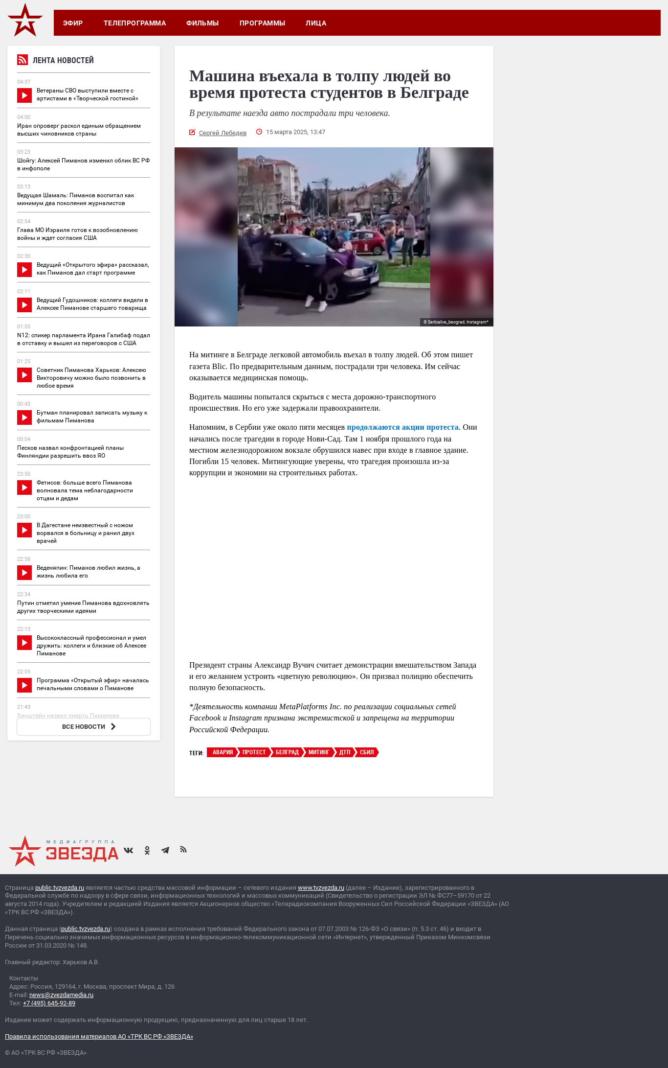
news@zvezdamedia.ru (61, 994)
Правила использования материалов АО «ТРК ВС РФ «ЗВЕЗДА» (99, 1036)
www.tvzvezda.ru (321, 887)
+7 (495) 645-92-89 (49, 1003)
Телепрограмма (135, 23)
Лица (316, 23)
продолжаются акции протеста (403, 427)
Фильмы (202, 23)
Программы (263, 23)
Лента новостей (55, 61)
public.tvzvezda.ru (59, 887)
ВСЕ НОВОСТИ (90, 726)
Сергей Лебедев (222, 133)
